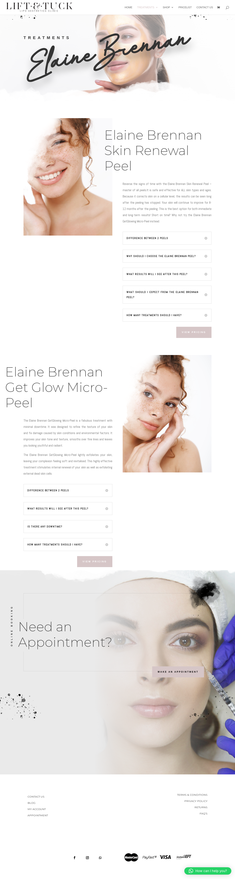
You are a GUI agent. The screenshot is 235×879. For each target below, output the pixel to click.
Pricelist (185, 7)
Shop (166, 7)
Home (128, 7)
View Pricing (194, 332)
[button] (207, 871)
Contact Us (204, 7)
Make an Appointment (178, 672)
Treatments (145, 7)
